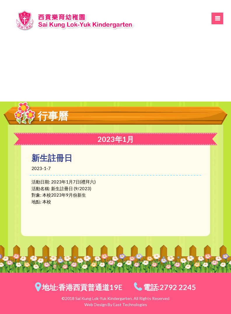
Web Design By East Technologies (115, 304)
